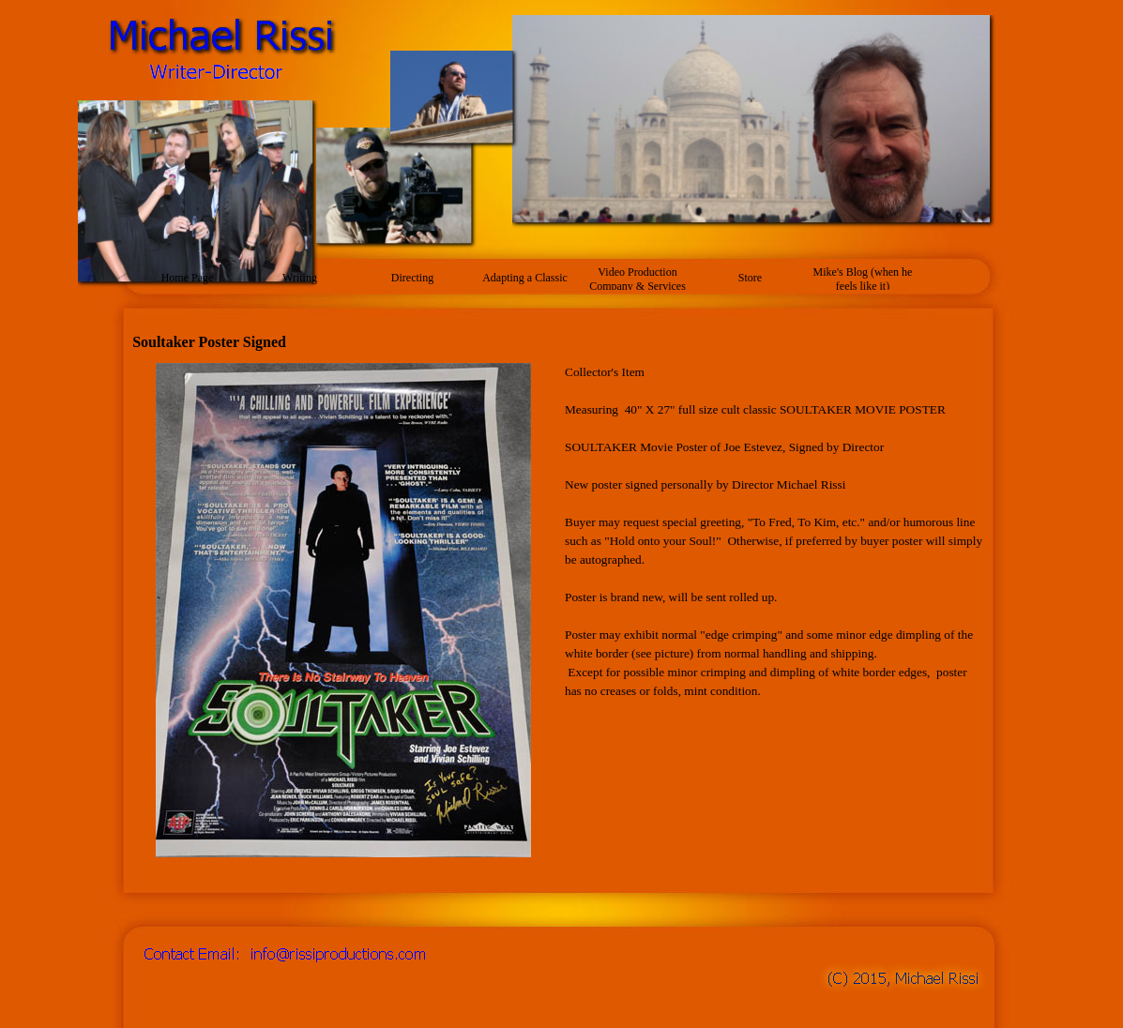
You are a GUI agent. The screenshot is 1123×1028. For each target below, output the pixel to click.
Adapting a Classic (525, 277)
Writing (299, 277)
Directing (412, 277)
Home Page (187, 277)
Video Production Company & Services (637, 279)
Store (750, 277)
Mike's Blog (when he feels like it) (863, 279)
